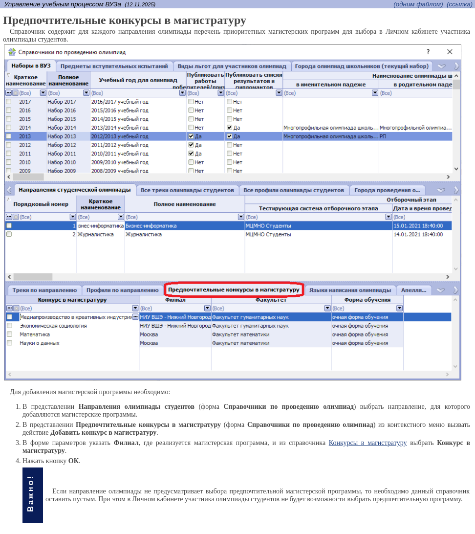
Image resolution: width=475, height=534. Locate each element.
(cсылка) (460, 4)
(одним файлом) (418, 4)
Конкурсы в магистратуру (368, 442)
